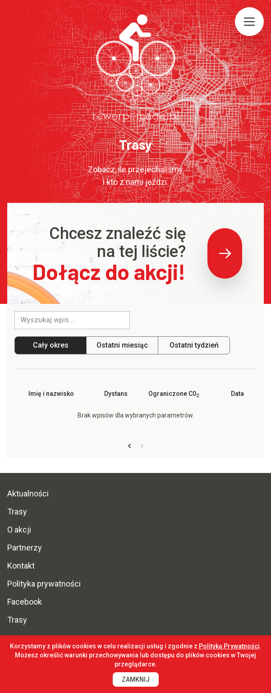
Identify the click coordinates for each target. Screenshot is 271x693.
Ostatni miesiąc (122, 345)
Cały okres (51, 345)
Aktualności (28, 493)
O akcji (19, 529)
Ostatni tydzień (194, 345)
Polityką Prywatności (229, 646)
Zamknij (136, 679)
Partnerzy (24, 547)
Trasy (17, 511)
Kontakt (21, 565)
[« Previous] (129, 446)
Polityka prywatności (44, 583)
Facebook (24, 601)
